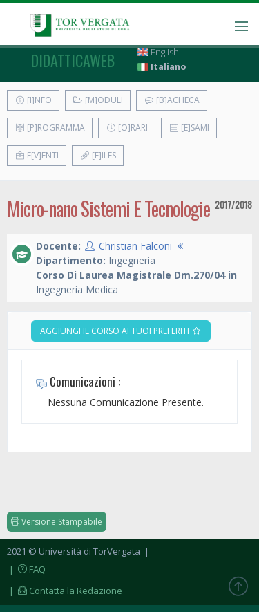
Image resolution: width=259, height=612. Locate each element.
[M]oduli (98, 100)
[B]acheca (172, 100)
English (158, 52)
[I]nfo (33, 100)
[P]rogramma (50, 127)
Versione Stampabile (56, 522)
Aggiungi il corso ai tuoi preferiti (121, 331)
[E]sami (189, 127)
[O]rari (127, 127)
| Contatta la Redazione (64, 590)
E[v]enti (37, 155)
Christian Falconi (135, 245)
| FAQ (26, 569)
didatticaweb (73, 60)
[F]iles (97, 155)
